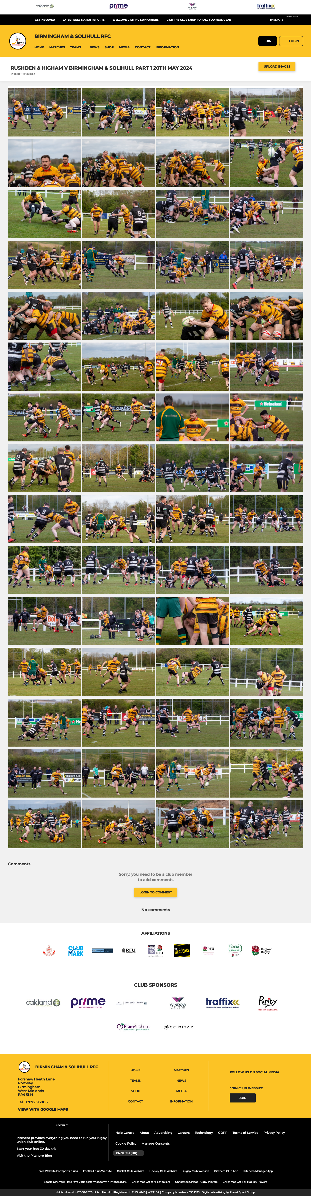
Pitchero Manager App (258, 1171)
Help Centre (124, 1133)
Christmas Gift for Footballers (151, 1181)
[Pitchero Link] (294, 21)
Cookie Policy (125, 1143)
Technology (204, 1133)
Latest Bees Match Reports (84, 19)
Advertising (163, 1133)
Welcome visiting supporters (135, 19)
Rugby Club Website (195, 1171)
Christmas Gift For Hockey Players (245, 1181)
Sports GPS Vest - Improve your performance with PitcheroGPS (85, 1181)
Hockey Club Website (163, 1171)
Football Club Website (97, 1171)
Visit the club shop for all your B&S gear (198, 19)
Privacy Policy (274, 1133)
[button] (39, 47)
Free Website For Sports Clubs (58, 1171)
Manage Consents (156, 1143)
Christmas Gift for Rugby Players (196, 1181)
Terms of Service (245, 1133)
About (144, 1133)
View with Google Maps (43, 1109)
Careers (184, 1133)
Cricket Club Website (130, 1171)
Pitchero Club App (226, 1171)
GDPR (222, 1133)
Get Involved (45, 19)
